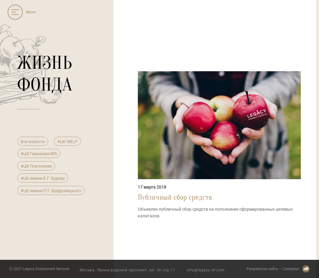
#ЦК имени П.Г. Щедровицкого (51, 190)
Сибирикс (291, 269)
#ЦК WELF (67, 141)
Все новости (33, 141)
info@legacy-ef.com (206, 270)
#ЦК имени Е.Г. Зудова (43, 178)
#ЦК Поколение (36, 166)
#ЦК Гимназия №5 (39, 153)
